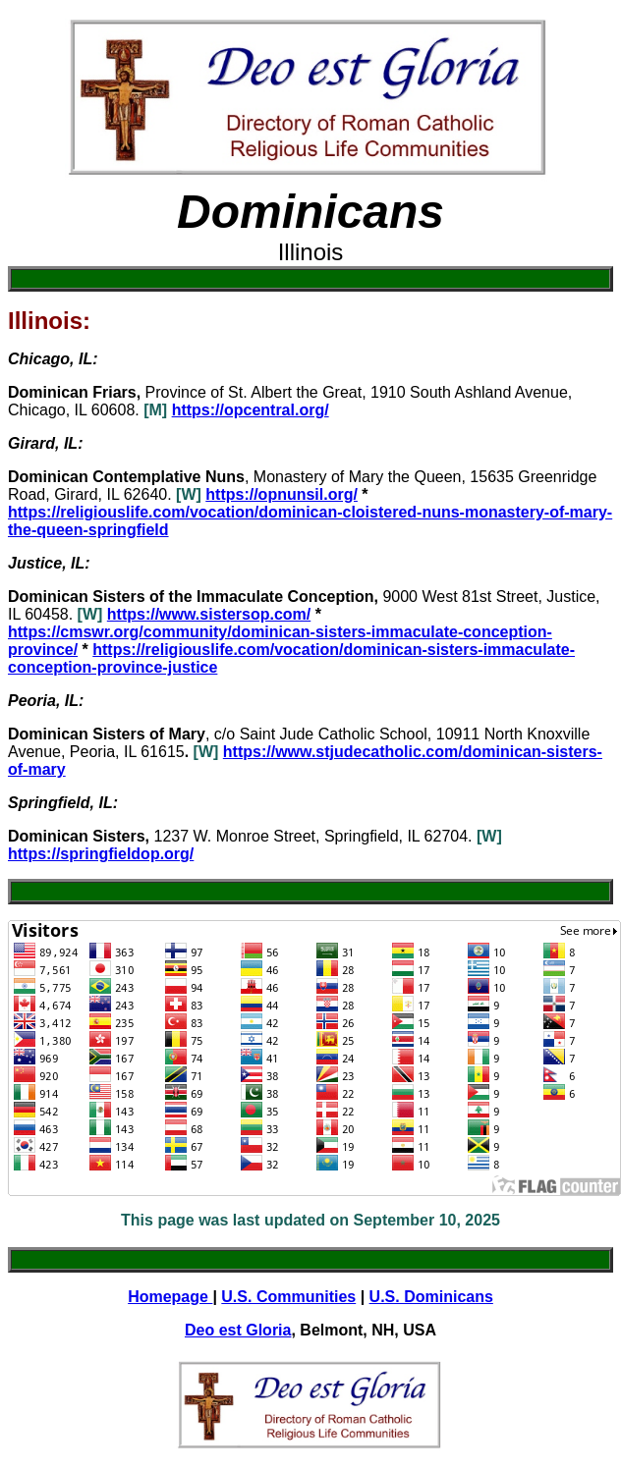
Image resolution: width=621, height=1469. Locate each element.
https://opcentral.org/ (250, 410)
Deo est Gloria (238, 1330)
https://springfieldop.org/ (101, 853)
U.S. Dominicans (431, 1296)
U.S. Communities (288, 1296)
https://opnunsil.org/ (281, 494)
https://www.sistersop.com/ (208, 614)
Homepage (170, 1296)
